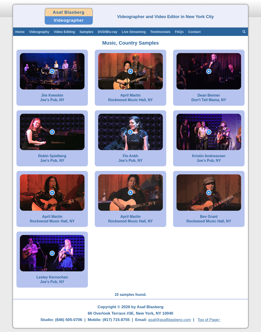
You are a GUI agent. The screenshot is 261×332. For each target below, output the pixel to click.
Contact (194, 32)
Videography (39, 32)
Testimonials (160, 32)
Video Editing (64, 32)
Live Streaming (134, 32)
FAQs (179, 32)
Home (20, 32)
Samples (86, 32)
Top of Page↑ (209, 319)
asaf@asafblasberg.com (169, 319)
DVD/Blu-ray (107, 32)
